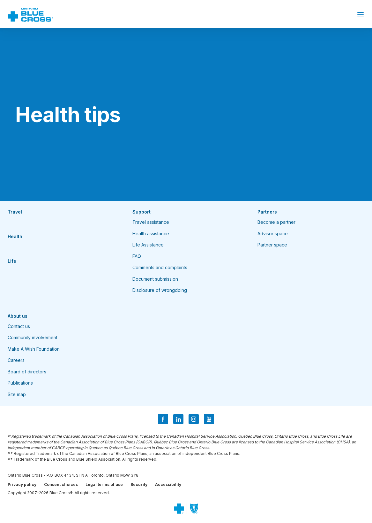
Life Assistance (148, 244)
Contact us (19, 326)
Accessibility (168, 484)
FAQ (136, 256)
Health (15, 236)
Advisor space (272, 233)
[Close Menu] (360, 15)
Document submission (155, 279)
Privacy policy (22, 484)
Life (12, 261)
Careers (16, 360)
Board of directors (27, 371)
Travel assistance (150, 222)
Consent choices (61, 484)
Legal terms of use (104, 484)
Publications (20, 383)
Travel (15, 212)
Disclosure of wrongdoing (159, 290)
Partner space (272, 244)
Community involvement (32, 337)
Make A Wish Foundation (34, 349)
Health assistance (150, 233)
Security (138, 484)
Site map (17, 394)
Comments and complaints (159, 267)
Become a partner (276, 222)
